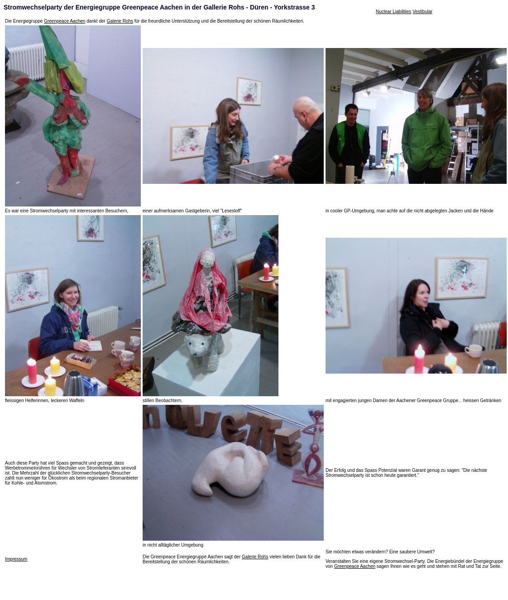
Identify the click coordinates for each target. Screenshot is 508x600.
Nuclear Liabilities (393, 11)
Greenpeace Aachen (64, 21)
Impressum (16, 559)
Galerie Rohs (120, 21)
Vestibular (422, 11)
